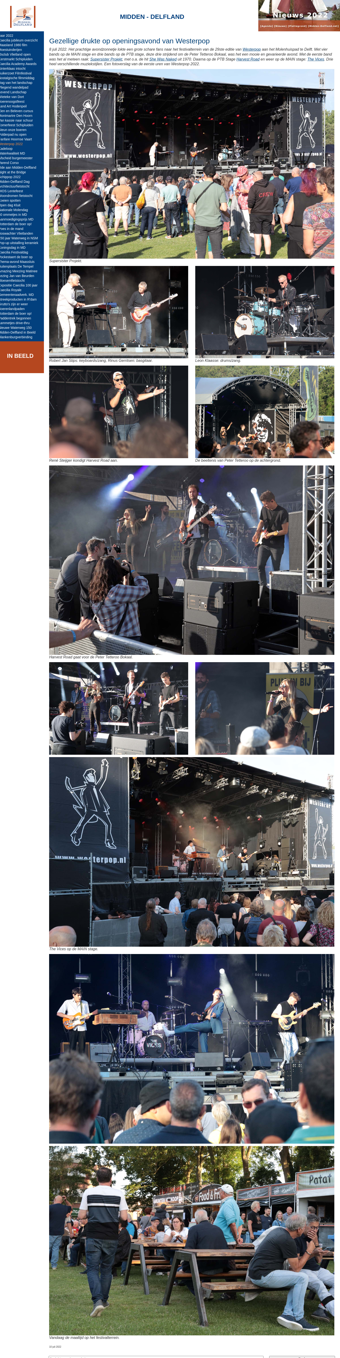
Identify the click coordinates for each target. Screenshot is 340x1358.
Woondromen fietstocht (19, 196)
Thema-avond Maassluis (20, 262)
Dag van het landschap (19, 83)
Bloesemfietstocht (15, 280)
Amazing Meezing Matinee (21, 271)
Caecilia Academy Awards (21, 64)
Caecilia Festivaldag (16, 252)
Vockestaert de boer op (19, 257)
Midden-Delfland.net (73, 1350)
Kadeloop (9, 149)
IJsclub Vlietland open (18, 54)
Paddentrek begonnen (18, 318)
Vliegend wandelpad (17, 87)
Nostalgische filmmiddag (20, 78)
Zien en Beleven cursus (19, 111)
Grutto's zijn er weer (16, 304)
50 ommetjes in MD (16, 214)
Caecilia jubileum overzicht (21, 40)
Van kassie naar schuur (19, 120)
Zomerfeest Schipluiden (19, 125)
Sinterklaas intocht (15, 68)
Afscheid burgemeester (19, 158)
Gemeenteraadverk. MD (19, 295)
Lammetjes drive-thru (17, 323)
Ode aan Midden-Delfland (21, 167)
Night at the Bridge (15, 172)
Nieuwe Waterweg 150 (18, 328)
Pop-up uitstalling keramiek (22, 243)
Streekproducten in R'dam (21, 299)
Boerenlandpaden (15, 309)
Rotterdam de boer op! (18, 224)
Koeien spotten (13, 200)
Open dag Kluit (13, 205)
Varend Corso (12, 163)
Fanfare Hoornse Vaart (18, 139)
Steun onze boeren (16, 130)
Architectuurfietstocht (17, 186)
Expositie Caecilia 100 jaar (21, 285)
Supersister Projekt (119, 59)
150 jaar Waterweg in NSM (21, 238)
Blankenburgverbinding (19, 337)
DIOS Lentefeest (14, 191)
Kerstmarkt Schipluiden (19, 59)
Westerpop (255, 49)
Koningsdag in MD (15, 247)
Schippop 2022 (13, 177)
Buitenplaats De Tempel (19, 266)
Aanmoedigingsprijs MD (19, 219)
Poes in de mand (14, 229)
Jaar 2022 (9, 35)
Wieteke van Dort (14, 97)
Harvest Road (260, 59)
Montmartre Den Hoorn (19, 116)
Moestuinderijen (13, 50)
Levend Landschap (16, 92)
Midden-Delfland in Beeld (20, 332)
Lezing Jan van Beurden (20, 276)
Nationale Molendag (16, 210)
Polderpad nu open (16, 134)
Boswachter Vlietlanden (19, 233)
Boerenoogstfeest (15, 101)
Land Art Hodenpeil (16, 106)
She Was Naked (175, 59)
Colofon (99, 1350)
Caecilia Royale (13, 290)
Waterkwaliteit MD (15, 153)
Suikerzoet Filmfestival (18, 73)
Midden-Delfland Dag (17, 182)
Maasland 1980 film (16, 45)
